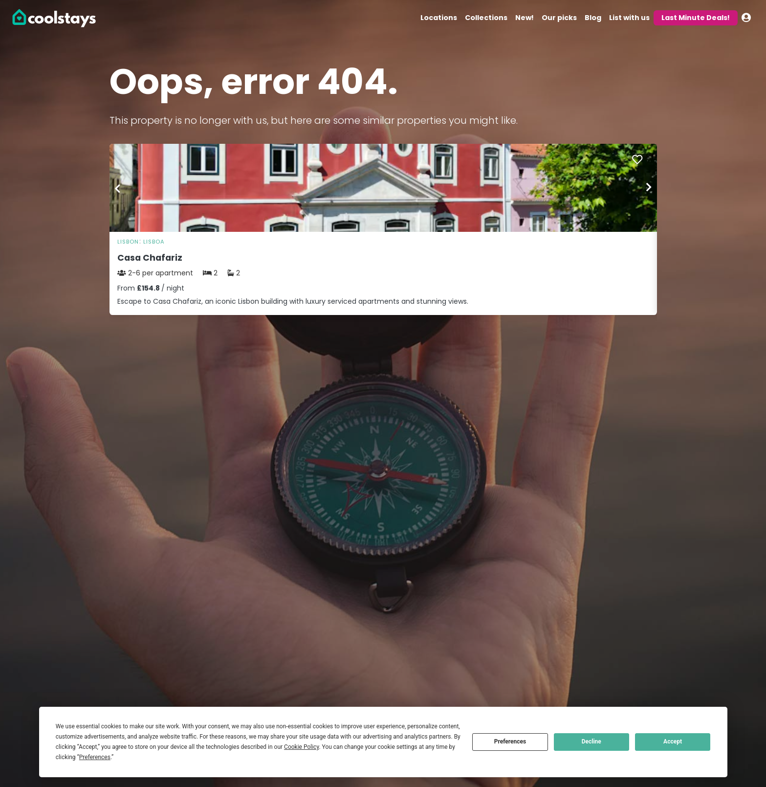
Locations (438, 17)
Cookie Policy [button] (301, 746)
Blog (593, 17)
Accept (672, 741)
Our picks (559, 17)
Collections (486, 17)
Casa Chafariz (149, 258)
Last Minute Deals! (695, 17)
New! (524, 17)
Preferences (510, 741)
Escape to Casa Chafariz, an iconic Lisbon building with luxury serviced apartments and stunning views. (292, 301)
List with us (629, 17)
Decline (591, 741)
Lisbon (128, 242)
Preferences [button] (94, 757)
